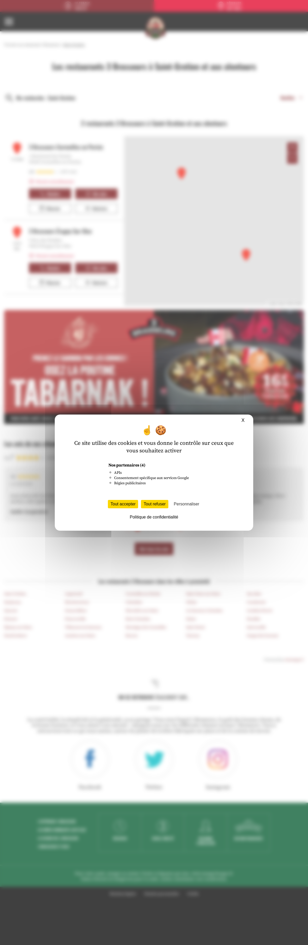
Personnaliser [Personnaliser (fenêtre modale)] (186, 504)
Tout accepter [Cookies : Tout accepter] (122, 504)
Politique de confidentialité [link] (154, 517)
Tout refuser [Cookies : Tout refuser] (154, 504)
